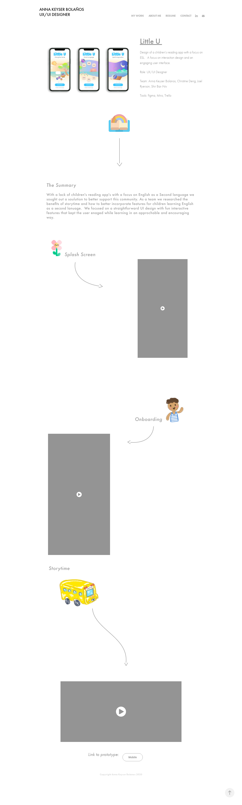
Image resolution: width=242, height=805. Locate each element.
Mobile (132, 757)
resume (171, 15)
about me (155, 15)
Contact (185, 15)
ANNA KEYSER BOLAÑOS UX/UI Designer (65, 12)
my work (137, 15)
